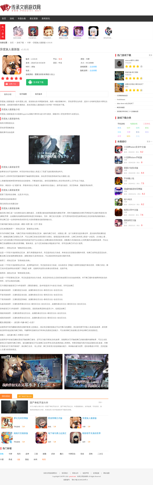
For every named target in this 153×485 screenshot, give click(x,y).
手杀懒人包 (129, 178)
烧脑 (44, 454)
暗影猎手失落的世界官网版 (91, 433)
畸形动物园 (121, 107)
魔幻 (61, 454)
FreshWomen (121, 99)
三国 (36, 454)
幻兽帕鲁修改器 (122, 95)
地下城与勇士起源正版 (57, 433)
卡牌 (29, 43)
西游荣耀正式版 (55, 418)
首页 (4, 18)
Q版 (18, 459)
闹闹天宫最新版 (21, 433)
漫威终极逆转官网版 (133, 189)
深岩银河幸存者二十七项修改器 (127, 111)
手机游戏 (17, 427)
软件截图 (23, 94)
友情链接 (96, 473)
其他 (137, 136)
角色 (49, 427)
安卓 (60, 59)
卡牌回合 (71, 454)
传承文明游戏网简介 (50, 473)
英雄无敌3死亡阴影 (131, 72)
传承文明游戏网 (20, 8)
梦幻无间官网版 (21, 418)
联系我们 (65, 473)
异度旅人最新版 (89, 418)
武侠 (53, 454)
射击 (147, 128)
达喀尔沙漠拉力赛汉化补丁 (134, 84)
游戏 (12, 18)
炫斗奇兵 (128, 199)
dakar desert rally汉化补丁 (125, 103)
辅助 (128, 136)
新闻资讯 (46, 18)
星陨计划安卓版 (131, 168)
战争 (27, 454)
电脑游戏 (133, 124)
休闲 (35, 459)
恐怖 (91, 454)
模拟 (147, 132)
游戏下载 (20, 43)
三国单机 (146, 124)
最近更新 (34, 18)
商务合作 (75, 473)
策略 (2, 454)
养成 (10, 459)
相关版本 (38, 94)
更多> (101, 402)
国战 (27, 459)
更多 (150, 55)
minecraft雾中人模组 (132, 60)
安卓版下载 (34, 82)
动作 (49, 442)
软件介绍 (7, 94)
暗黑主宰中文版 (131, 210)
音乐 (137, 132)
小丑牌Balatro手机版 (133, 157)
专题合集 (22, 18)
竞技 (82, 454)
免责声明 (86, 473)
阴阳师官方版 (130, 220)
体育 (119, 136)
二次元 (100, 454)
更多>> (149, 142)
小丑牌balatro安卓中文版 (135, 147)
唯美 (44, 459)
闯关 (19, 454)
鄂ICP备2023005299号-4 (80, 480)
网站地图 (106, 473)
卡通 (2, 459)
